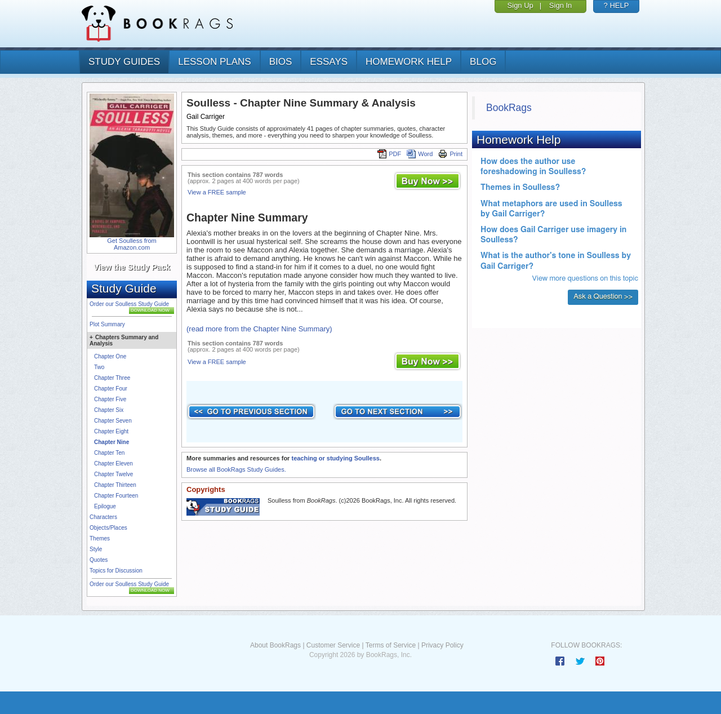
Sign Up (520, 5)
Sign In (560, 5)
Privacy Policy (442, 645)
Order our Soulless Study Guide (129, 304)
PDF (389, 153)
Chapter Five (110, 399)
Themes (100, 538)
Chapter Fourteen (116, 496)
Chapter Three (112, 378)
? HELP (616, 5)
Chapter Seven (113, 421)
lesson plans (214, 61)
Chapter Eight (111, 431)
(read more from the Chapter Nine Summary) (259, 329)
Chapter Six (108, 410)
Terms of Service (391, 645)
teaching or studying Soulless (335, 458)
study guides (124, 61)
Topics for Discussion (116, 570)
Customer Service (333, 645)
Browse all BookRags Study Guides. (236, 469)
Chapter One (110, 356)
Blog (483, 61)
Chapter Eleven (113, 463)
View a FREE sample (217, 192)
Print (450, 153)
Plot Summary (107, 324)
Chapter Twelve (113, 474)
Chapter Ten (109, 453)
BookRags (509, 107)
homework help (409, 61)
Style (96, 549)
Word (420, 153)
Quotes (99, 560)
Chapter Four (110, 388)
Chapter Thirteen (115, 485)
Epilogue (105, 506)
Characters (103, 517)
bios (280, 61)
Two (99, 367)
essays (329, 61)
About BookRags (275, 645)
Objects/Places (108, 528)
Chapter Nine (111, 442)
